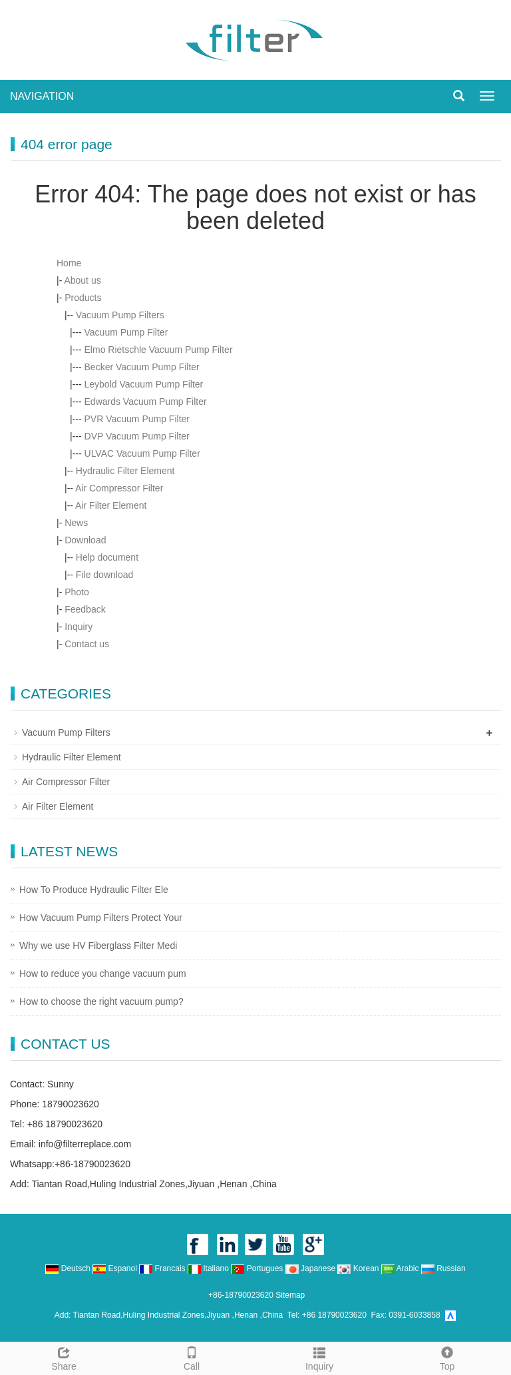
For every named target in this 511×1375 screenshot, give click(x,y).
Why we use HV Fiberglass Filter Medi (98, 945)
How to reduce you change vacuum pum (102, 973)
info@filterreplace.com (85, 1144)
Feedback (85, 609)
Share (64, 1357)
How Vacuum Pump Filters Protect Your (100, 917)
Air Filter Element (110, 505)
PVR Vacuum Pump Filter (137, 418)
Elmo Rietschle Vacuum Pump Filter (159, 349)
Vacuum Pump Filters (120, 315)
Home (69, 263)
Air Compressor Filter (119, 488)
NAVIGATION (42, 96)
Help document (107, 557)
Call (192, 1357)
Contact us (87, 644)
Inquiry (78, 626)
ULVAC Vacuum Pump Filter (142, 453)
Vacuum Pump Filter (126, 332)
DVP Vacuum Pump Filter (137, 436)
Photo (77, 592)
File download (104, 574)
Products (83, 297)
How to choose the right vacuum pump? (101, 1001)
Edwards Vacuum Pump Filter (146, 401)
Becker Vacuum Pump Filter (142, 367)
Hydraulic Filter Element (125, 470)
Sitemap (290, 1295)
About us (82, 280)
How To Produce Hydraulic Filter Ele (93, 889)
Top (447, 1357)
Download (85, 540)
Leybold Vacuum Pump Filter (144, 384)
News (76, 522)
